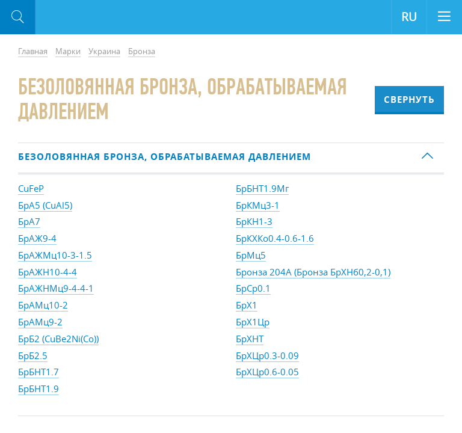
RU (409, 17)
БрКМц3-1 (258, 205)
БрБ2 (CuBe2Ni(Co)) (58, 339)
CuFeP (31, 188)
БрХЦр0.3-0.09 (267, 355)
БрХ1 (246, 305)
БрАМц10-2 (43, 305)
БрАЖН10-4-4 (47, 272)
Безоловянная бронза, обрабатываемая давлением (164, 156)
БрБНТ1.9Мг (262, 188)
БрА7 (29, 221)
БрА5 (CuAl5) (45, 205)
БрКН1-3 (254, 221)
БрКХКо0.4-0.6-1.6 (275, 238)
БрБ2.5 (33, 355)
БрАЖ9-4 (37, 238)
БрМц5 (251, 255)
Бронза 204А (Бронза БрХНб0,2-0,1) (313, 272)
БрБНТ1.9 (38, 388)
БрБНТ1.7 (38, 372)
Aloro (85, 17)
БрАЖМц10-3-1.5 (55, 255)
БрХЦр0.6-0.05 (267, 372)
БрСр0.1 (253, 288)
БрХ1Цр (253, 322)
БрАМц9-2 (40, 322)
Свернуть (409, 99)
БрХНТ (249, 339)
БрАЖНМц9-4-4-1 (56, 288)
